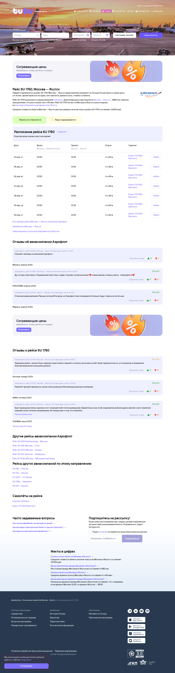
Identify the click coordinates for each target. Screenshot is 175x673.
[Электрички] (118, 11)
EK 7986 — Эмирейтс (22, 481)
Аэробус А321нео (21, 501)
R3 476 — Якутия (20, 486)
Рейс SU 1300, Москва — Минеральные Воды (34, 458)
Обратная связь (57, 621)
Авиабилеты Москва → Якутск (27, 226)
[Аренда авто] (142, 11)
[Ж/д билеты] (81, 11)
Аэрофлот (58, 100)
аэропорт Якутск (49, 105)
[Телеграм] (130, 610)
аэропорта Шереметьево (27, 105)
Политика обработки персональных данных (32, 651)
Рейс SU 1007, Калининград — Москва (30, 441)
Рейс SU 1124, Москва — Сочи (26, 445)
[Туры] (130, 11)
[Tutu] (23, 11)
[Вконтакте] (136, 610)
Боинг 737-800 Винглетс (24, 506)
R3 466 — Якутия (20, 468)
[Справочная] (156, 11)
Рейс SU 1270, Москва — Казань (27, 450)
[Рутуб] (147, 610)
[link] (23, 76)
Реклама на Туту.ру (98, 613)
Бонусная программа (21, 621)
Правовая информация (66, 651)
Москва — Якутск (102, 100)
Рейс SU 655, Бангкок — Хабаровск (29, 454)
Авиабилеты (16, 600)
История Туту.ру (57, 613)
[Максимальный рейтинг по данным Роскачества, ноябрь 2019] (136, 654)
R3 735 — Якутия (20, 473)
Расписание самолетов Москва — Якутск (38, 600)
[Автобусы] (95, 11)
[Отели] (106, 11)
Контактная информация (62, 625)
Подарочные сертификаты (24, 625)
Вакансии (54, 617)
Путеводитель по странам (23, 617)
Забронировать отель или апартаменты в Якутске (36, 231)
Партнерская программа (100, 617)
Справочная (17, 613)
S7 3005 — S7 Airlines (22, 477)
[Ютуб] (141, 610)
